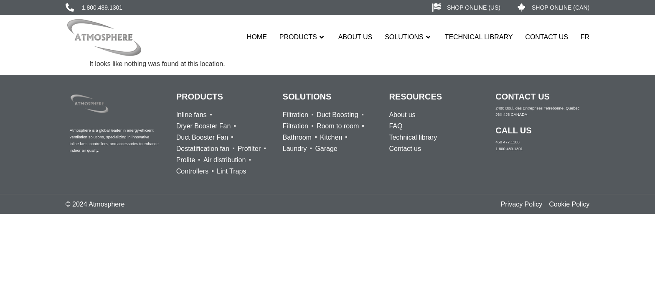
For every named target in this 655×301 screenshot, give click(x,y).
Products (302, 37)
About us (355, 37)
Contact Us (546, 37)
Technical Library (479, 37)
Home (257, 37)
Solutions (408, 37)
